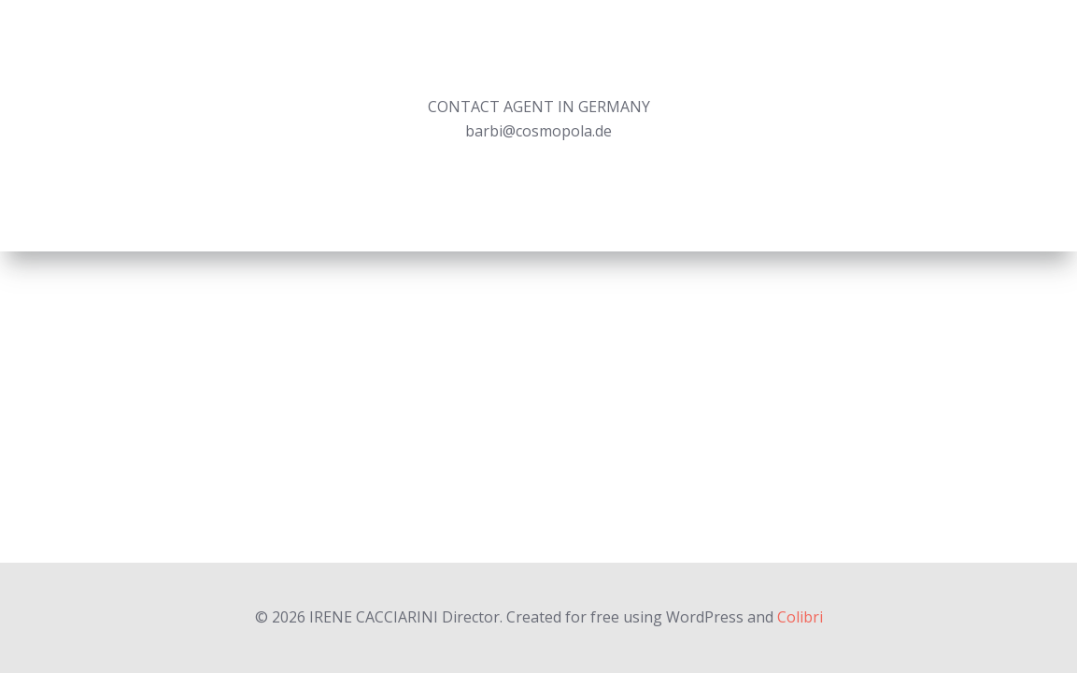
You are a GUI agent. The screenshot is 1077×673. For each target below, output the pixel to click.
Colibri (800, 617)
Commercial (639, 50)
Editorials (751, 50)
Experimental (869, 50)
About (972, 50)
